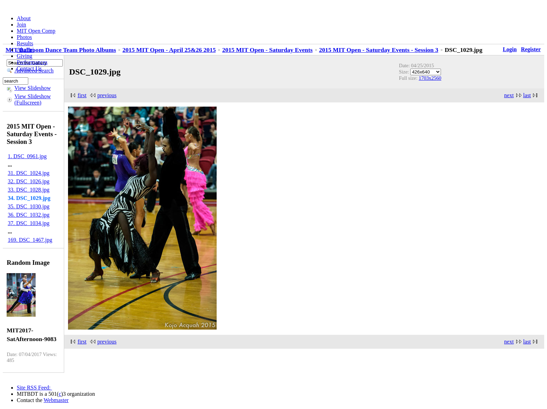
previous (107, 95)
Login (510, 49)
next (509, 95)
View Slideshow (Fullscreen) (32, 99)
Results (25, 43)
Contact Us (29, 68)
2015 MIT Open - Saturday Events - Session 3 (379, 49)
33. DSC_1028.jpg (29, 190)
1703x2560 (430, 78)
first (82, 95)
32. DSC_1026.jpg (29, 181)
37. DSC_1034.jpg (29, 223)
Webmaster (56, 400)
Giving (24, 56)
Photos (24, 37)
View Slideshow (32, 88)
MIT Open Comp (36, 31)
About (24, 18)
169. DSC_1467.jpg (30, 240)
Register (531, 49)
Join (21, 25)
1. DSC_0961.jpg (27, 156)
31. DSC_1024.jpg (29, 173)
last (527, 95)
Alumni (25, 50)
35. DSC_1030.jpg (29, 206)
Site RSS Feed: (34, 388)
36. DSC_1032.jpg (29, 215)
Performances (32, 62)
